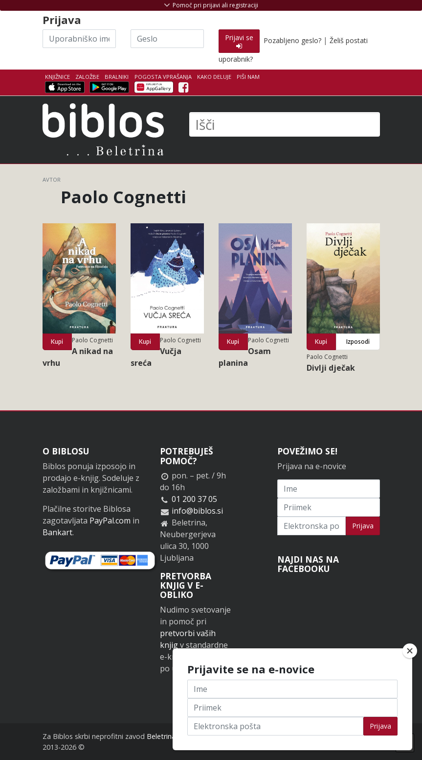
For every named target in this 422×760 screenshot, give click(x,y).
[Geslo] (167, 38)
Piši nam (248, 76)
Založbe (87, 76)
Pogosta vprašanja (163, 76)
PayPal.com (110, 520)
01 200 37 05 (194, 499)
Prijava (363, 525)
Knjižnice (57, 76)
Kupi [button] (57, 341)
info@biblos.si (197, 510)
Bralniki (117, 76)
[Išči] (284, 124)
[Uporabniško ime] (79, 38)
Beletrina (161, 736)
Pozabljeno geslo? (292, 40)
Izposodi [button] (358, 341)
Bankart (57, 532)
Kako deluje (214, 76)
